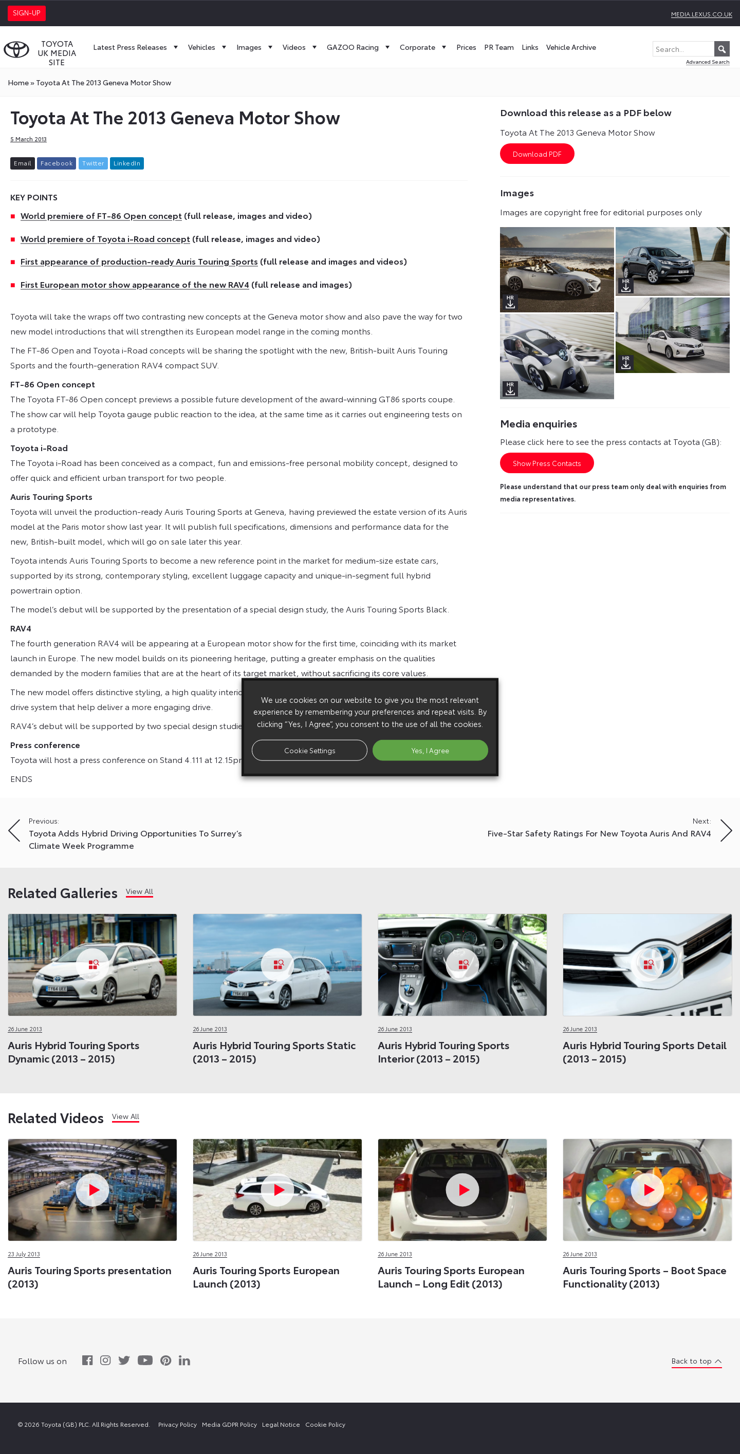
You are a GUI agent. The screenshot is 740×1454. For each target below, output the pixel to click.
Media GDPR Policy (229, 1424)
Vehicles (208, 46)
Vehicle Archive (571, 47)
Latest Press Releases (136, 46)
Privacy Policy (177, 1424)
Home (18, 82)
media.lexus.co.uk (701, 13)
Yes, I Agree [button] (430, 749)
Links (530, 47)
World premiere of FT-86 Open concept (101, 215)
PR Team (499, 47)
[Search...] (691, 49)
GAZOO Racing (359, 46)
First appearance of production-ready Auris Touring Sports (139, 261)
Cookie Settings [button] (310, 749)
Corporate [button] (424, 46)
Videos (301, 46)
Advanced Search (708, 61)
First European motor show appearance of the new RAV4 (135, 284)
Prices (466, 47)
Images (255, 46)
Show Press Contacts (547, 463)
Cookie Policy (325, 1424)
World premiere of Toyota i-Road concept (105, 238)
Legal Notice (281, 1424)
